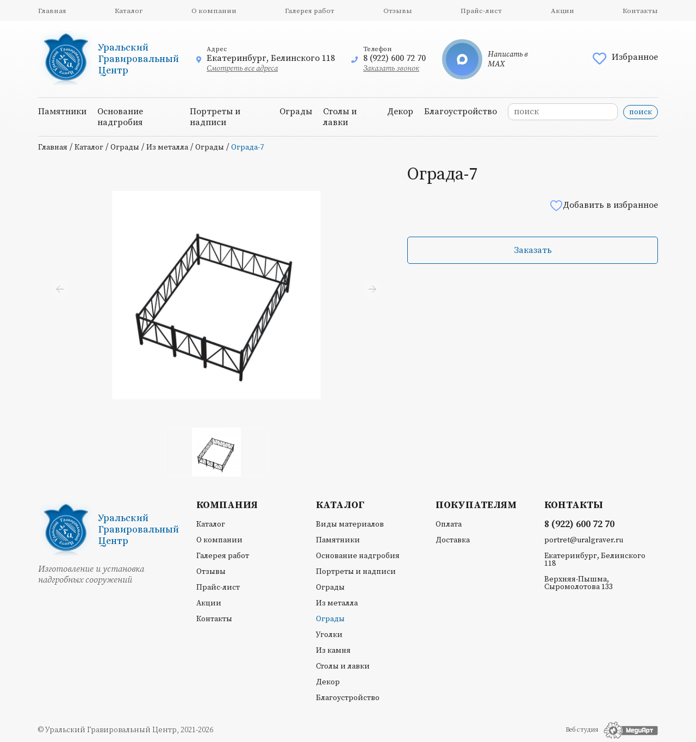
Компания (227, 505)
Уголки (329, 635)
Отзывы (397, 11)
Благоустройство (460, 111)
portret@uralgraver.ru (583, 540)
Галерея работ (309, 11)
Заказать (533, 250)
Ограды (295, 111)
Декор (400, 111)
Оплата (449, 524)
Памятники (62, 111)
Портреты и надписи (215, 117)
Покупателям (476, 505)
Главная (52, 11)
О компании (214, 11)
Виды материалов (350, 524)
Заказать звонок (391, 68)
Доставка (453, 540)
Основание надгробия (120, 117)
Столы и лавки (340, 117)
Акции (562, 11)
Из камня (333, 650)
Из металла (167, 147)
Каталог (128, 11)
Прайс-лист (481, 11)
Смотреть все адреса (242, 68)
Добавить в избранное (603, 205)
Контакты (640, 11)
